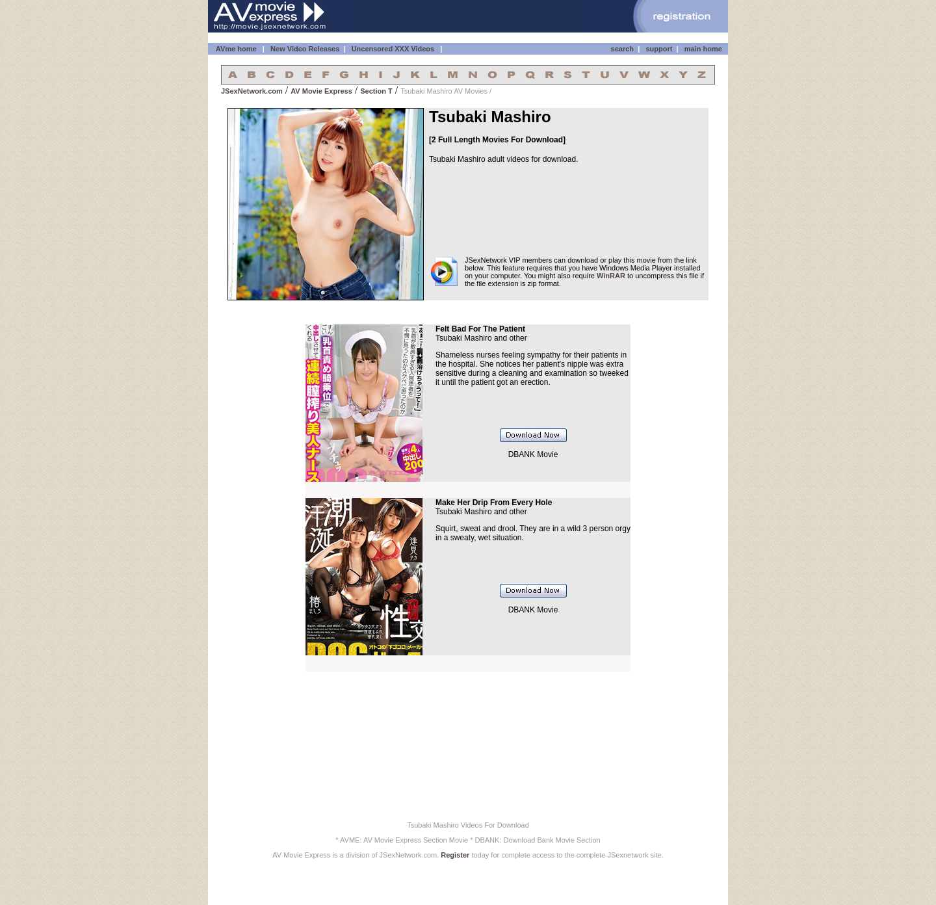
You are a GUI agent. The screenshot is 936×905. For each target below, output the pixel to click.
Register (455, 855)
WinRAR (611, 276)
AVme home (235, 49)
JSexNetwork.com (252, 91)
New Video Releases (304, 49)
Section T (376, 91)
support (658, 49)
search (622, 49)
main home (703, 49)
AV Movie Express (321, 91)
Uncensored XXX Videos (394, 49)
